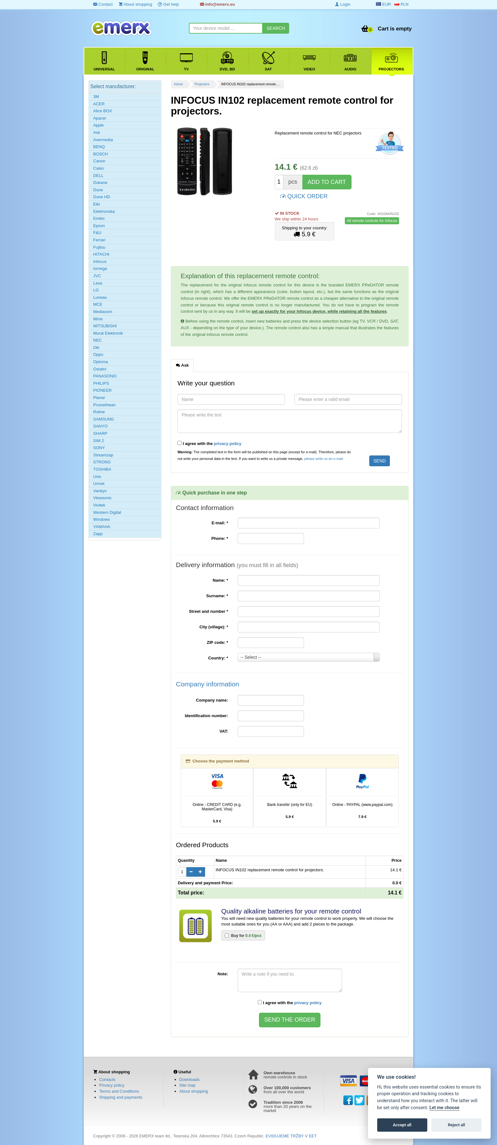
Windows (101, 519)
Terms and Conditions (119, 1091)
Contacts (107, 1079)
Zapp (98, 533)
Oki (96, 347)
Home (178, 84)
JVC (97, 275)
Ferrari (99, 240)
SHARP (100, 433)
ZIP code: (217, 642)
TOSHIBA (102, 469)
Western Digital (107, 512)
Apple (98, 125)
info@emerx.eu (217, 4)
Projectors (202, 84)
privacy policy (228, 443)
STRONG (102, 462)
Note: (222, 974)
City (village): (213, 627)
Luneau (100, 297)
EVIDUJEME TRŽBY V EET (291, 1136)
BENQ (99, 146)
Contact (103, 4)
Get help (168, 4)
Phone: (219, 538)
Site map (187, 1085)
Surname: (217, 595)
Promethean (104, 404)
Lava (97, 283)
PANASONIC (105, 376)
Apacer (99, 118)
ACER (99, 103)
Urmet (98, 483)
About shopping (135, 4)
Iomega (100, 268)
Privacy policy (111, 1085)
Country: (218, 658)
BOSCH (100, 154)
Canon (99, 161)
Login (342, 4)
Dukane (100, 182)
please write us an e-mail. (324, 459)
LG (96, 290)
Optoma (100, 361)
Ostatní (99, 369)
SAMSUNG (103, 419)
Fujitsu (99, 247)
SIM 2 (98, 440)
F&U (97, 232)
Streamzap (103, 455)
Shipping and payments (120, 1097)
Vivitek (99, 505)
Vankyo (99, 490)
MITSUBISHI (105, 326)
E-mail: (219, 522)
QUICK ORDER (304, 196)
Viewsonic (102, 497)
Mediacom (102, 311)
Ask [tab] (182, 365)
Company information (207, 684)
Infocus (99, 261)
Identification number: (206, 715)
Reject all (456, 1124)
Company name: (212, 700)
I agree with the (210, 443)
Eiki (96, 204)
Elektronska (104, 211)
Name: (220, 580)
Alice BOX (102, 110)
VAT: (224, 731)
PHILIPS (101, 383)
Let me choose (444, 1107)
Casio (98, 168)
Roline (99, 411)
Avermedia (103, 139)
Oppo (98, 354)
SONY (99, 447)
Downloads (189, 1079)
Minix (98, 319)
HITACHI (101, 254)
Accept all (402, 1124)
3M (96, 96)
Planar (99, 397)
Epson (99, 225)
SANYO (100, 426)
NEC (97, 340)
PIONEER (102, 390)
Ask (96, 132)
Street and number (208, 611)
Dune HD (101, 196)
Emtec (99, 218)
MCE (97, 304)
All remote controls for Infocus (372, 221)
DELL (98, 175)
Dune (98, 189)
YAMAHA (101, 526)
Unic (97, 476)
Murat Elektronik (108, 333)
